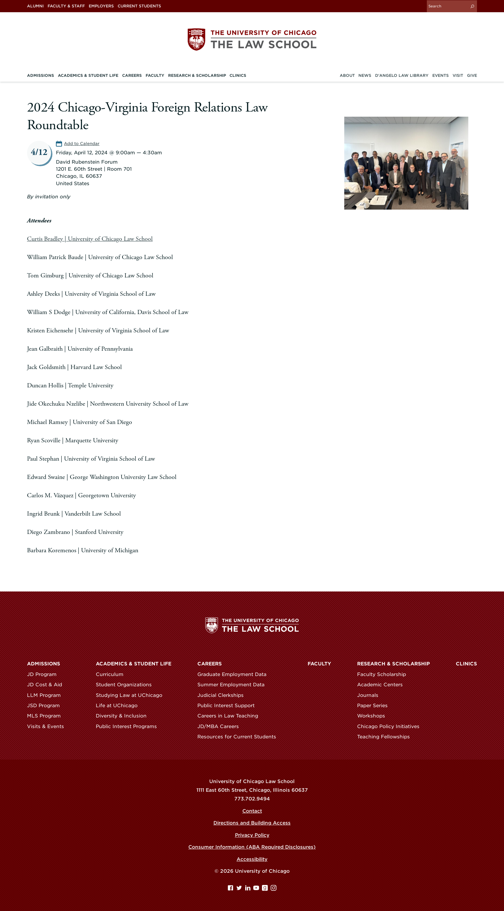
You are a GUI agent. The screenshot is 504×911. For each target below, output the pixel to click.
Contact (252, 811)
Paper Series (375, 705)
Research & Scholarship (393, 664)
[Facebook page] (231, 889)
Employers (101, 6)
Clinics (466, 664)
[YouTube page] (257, 889)
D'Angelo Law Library (401, 75)
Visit (458, 75)
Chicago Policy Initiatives (391, 726)
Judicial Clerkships (223, 695)
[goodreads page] (265, 889)
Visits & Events (48, 726)
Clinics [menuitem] (238, 75)
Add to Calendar (81, 143)
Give (472, 75)
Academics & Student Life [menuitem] (88, 75)
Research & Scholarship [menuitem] (197, 75)
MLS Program (47, 716)
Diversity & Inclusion (124, 716)
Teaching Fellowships (386, 737)
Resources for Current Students (239, 737)
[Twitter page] (240, 889)
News (364, 75)
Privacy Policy (252, 835)
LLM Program (47, 695)
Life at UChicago (119, 705)
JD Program (44, 674)
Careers (209, 664)
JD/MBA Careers (221, 726)
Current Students (139, 6)
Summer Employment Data (233, 685)
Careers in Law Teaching (230, 716)
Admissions (43, 664)
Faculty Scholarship (384, 674)
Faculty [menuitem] (155, 75)
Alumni (35, 6)
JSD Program (46, 705)
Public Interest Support (228, 705)
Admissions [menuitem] (40, 75)
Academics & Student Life (133, 664)
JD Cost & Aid (47, 685)
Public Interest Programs (129, 726)
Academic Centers (383, 685)
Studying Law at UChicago (132, 695)
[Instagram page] (273, 889)
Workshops (374, 716)
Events (440, 75)
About (347, 75)
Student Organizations (127, 685)
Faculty (319, 664)
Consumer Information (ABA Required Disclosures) (252, 847)
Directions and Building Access (252, 823)
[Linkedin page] (248, 889)
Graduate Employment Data (234, 674)
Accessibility (252, 859)
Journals (370, 695)
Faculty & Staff (66, 6)
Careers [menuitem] (132, 75)
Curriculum (112, 674)
